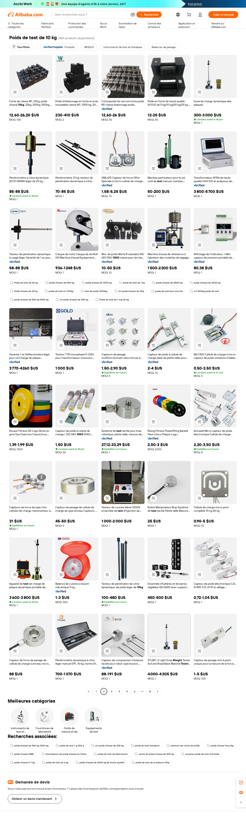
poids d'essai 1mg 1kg (220, 745)
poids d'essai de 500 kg (59, 282)
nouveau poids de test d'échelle (200, 754)
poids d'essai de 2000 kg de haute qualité (100, 762)
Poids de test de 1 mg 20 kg (112, 299)
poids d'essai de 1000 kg (96, 282)
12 (150, 691)
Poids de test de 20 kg (24, 282)
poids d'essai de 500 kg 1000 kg (29, 299)
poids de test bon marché (167, 291)
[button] (132, 14)
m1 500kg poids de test (204, 291)
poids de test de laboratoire (111, 754)
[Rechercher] (149, 15)
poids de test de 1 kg (132, 282)
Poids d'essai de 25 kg (23, 291)
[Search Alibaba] (91, 14)
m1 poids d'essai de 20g (129, 291)
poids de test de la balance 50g (150, 762)
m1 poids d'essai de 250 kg (72, 299)
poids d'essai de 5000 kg (167, 282)
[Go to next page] (157, 691)
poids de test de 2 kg (55, 762)
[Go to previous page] (88, 691)
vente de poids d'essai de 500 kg (154, 754)
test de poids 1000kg (94, 291)
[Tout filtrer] (21, 47)
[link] (241, 783)
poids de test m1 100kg (59, 291)
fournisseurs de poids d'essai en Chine (64, 754)
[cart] (190, 15)
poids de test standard (145, 745)
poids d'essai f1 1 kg (22, 762)
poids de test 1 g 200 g (70, 745)
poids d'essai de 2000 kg (205, 282)
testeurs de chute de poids (183, 745)
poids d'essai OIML (22, 754)
